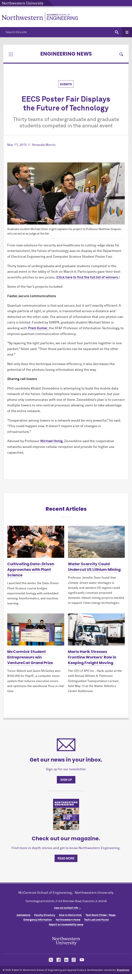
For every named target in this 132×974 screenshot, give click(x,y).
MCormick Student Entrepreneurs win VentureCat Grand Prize (30, 657)
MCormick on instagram (74, 960)
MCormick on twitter (50, 960)
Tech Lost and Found (96, 920)
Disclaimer (123, 970)
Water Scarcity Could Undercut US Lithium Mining (94, 566)
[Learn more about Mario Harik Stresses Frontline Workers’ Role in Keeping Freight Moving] (96, 629)
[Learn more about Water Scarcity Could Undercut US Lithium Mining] (96, 542)
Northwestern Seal (66, 941)
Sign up (66, 779)
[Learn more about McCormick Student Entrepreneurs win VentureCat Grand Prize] (35, 629)
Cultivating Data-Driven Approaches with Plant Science (30, 569)
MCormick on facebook (58, 960)
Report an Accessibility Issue (66, 924)
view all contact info (66, 908)
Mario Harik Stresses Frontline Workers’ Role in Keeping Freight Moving (92, 657)
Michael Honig (51, 441)
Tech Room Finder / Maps (100, 915)
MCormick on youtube (82, 960)
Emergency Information (37, 920)
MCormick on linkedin (66, 960)
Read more (66, 858)
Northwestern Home (68, 920)
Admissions (23, 915)
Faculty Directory (44, 915)
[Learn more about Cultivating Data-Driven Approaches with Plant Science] (35, 542)
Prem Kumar (37, 328)
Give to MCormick (70, 915)
